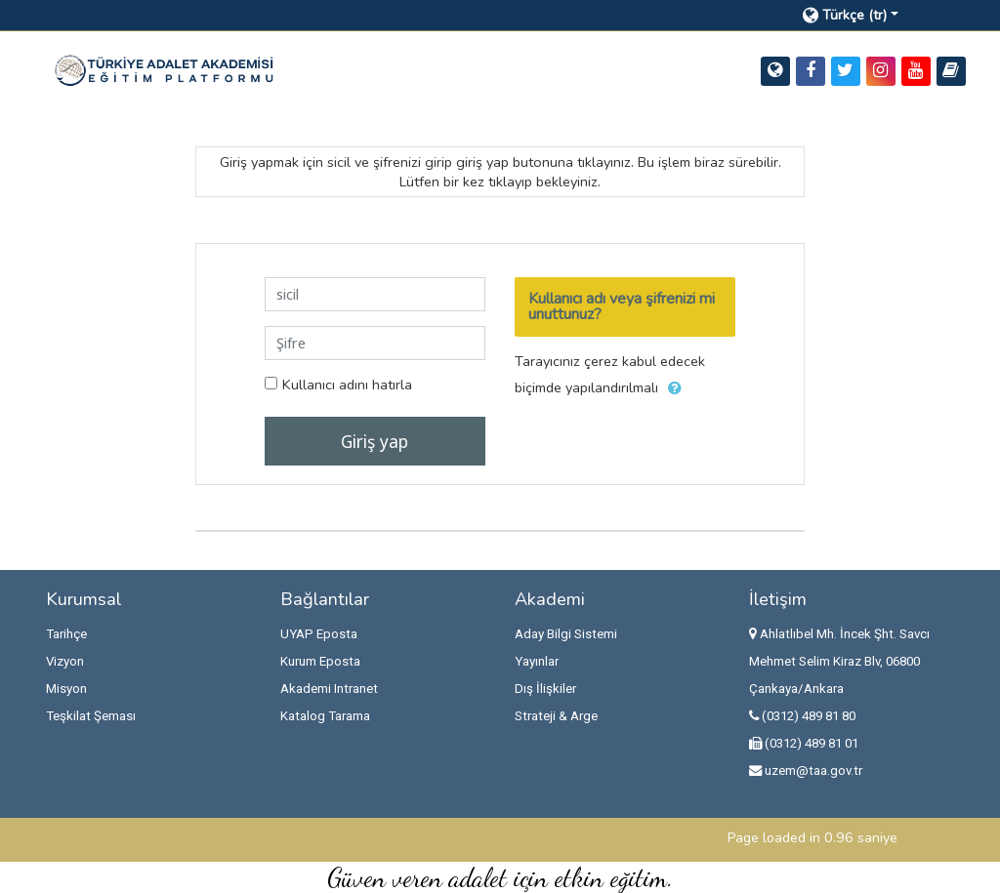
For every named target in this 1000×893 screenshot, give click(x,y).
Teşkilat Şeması (91, 716)
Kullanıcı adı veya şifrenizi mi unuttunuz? (621, 306)
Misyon (66, 688)
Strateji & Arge (556, 716)
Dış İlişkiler (545, 688)
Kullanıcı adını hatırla (347, 384)
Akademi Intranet (329, 688)
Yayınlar (537, 661)
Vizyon (65, 661)
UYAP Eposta (318, 634)
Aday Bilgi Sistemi (566, 634)
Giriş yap (374, 441)
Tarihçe (66, 634)
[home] (163, 69)
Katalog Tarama (325, 716)
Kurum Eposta (320, 661)
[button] (866, 15)
